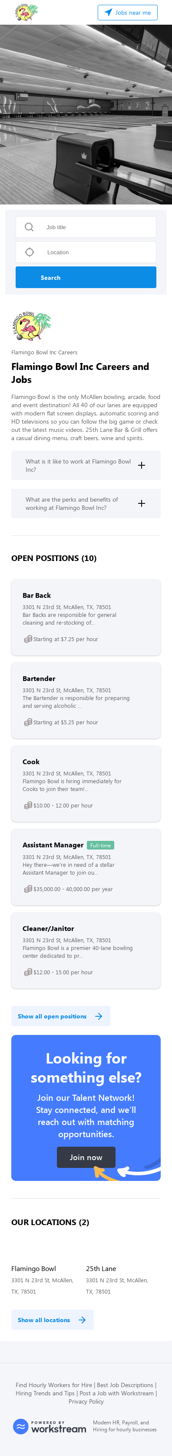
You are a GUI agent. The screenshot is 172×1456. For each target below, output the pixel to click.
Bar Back (37, 595)
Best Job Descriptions (125, 1385)
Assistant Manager (53, 844)
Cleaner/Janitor (48, 928)
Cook (31, 761)
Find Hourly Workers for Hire (54, 1385)
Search (50, 277)
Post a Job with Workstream (116, 1393)
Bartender (39, 678)
